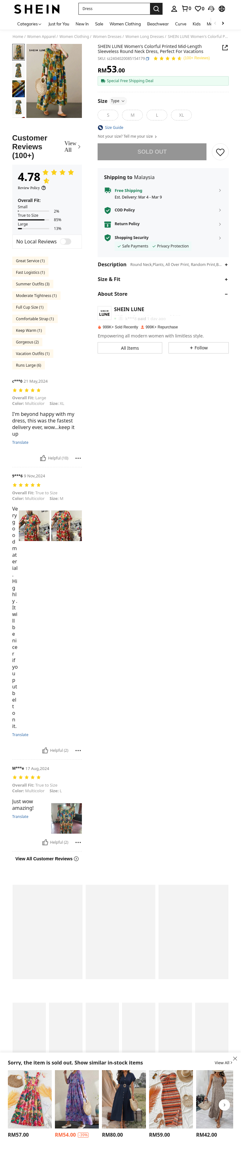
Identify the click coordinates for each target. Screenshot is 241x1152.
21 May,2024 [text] (36, 381)
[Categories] (29, 24)
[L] (157, 115)
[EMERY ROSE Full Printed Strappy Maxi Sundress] (218, 1099)
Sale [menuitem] (99, 23)
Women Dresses (107, 37)
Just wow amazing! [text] (23, 791)
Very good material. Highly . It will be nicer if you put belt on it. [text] (15, 609)
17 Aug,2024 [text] (37, 759)
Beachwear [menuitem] (158, 23)
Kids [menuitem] (197, 23)
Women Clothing (74, 37)
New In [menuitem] (82, 23)
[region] (19, 1135)
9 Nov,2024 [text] (34, 472)
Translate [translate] (20, 438)
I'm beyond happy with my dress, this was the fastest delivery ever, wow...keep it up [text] (43, 419)
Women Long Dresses (145, 37)
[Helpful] (43, 454)
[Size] (112, 101)
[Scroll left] (215, 24)
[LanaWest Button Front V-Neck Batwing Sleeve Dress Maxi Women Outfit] (124, 1099)
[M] (132, 115)
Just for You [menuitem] (58, 23)
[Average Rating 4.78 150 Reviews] (181, 59)
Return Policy (127, 224)
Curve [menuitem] (180, 23)
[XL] (181, 115)
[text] (47, 391)
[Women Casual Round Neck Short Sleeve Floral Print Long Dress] (77, 1099)
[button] (114, 9)
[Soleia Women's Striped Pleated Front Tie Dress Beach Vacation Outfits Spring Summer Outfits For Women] (171, 1099)
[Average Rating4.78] (50, 176)
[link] (199, 9)
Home (18, 37)
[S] (108, 115)
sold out (152, 152)
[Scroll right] (223, 24)
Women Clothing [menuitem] (125, 23)
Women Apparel (41, 37)
